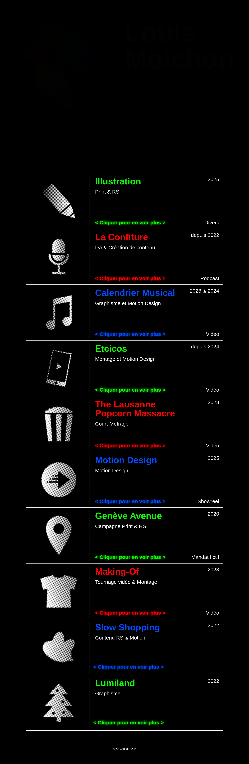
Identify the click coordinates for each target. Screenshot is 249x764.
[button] (125, 749)
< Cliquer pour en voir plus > (130, 222)
